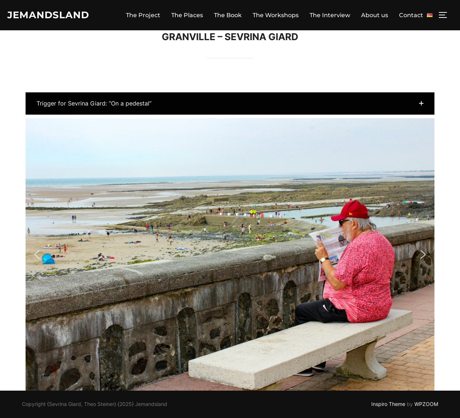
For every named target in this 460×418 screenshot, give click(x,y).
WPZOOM (426, 404)
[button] (230, 103)
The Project (143, 15)
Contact (411, 15)
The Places (187, 15)
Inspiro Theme (388, 404)
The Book (228, 15)
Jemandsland (48, 15)
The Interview (330, 15)
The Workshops (276, 15)
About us (374, 15)
